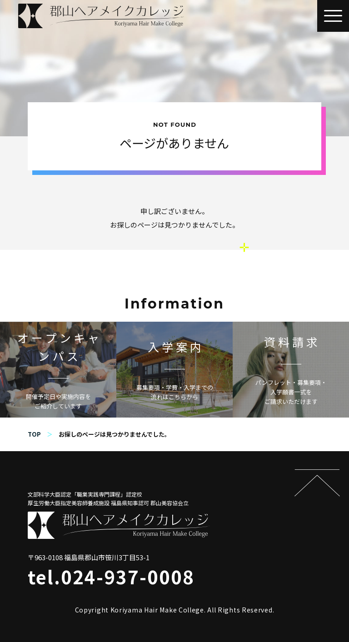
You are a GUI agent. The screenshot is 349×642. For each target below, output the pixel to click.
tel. (111, 576)
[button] (333, 16)
